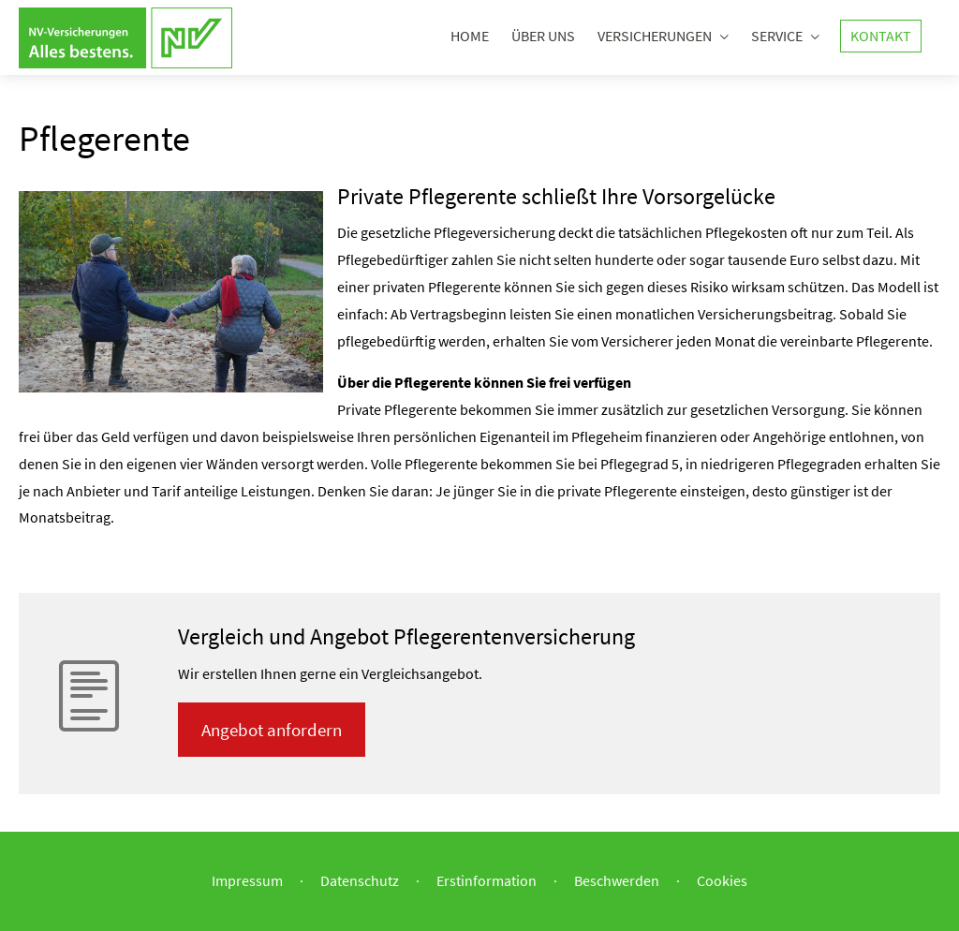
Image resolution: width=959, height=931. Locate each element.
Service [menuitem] (777, 35)
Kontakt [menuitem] (880, 35)
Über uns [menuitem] (543, 35)
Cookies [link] (722, 880)
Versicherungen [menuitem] (655, 35)
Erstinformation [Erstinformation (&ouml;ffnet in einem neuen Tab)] (486, 880)
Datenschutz (359, 880)
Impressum (247, 880)
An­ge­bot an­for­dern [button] (271, 729)
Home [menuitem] (469, 35)
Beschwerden (616, 880)
